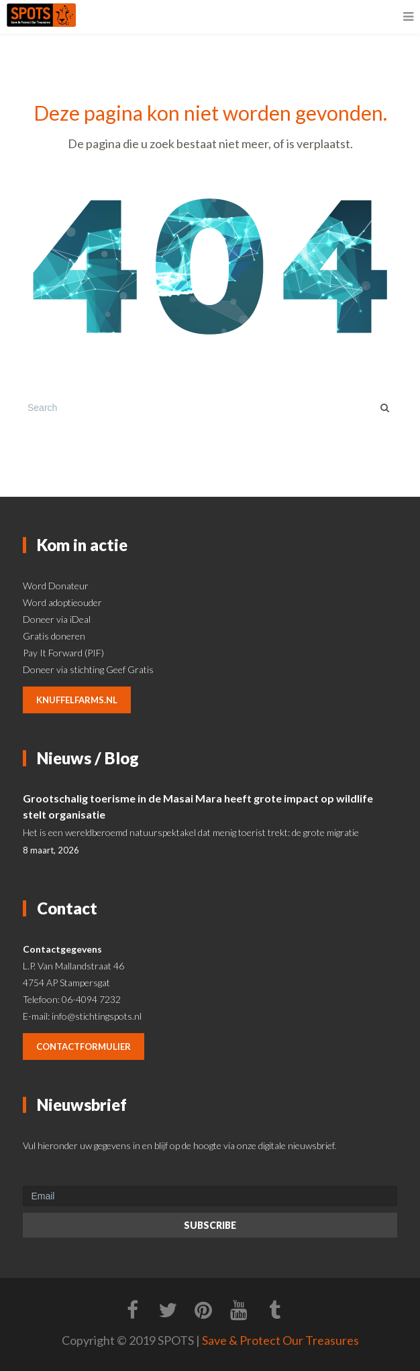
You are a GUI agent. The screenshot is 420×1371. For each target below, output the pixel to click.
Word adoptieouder (62, 602)
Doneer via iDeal (57, 619)
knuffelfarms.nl (76, 700)
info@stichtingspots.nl (97, 1016)
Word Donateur (56, 585)
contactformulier (83, 1046)
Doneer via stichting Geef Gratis (88, 669)
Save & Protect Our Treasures (280, 1340)
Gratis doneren (54, 636)
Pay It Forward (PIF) (63, 652)
